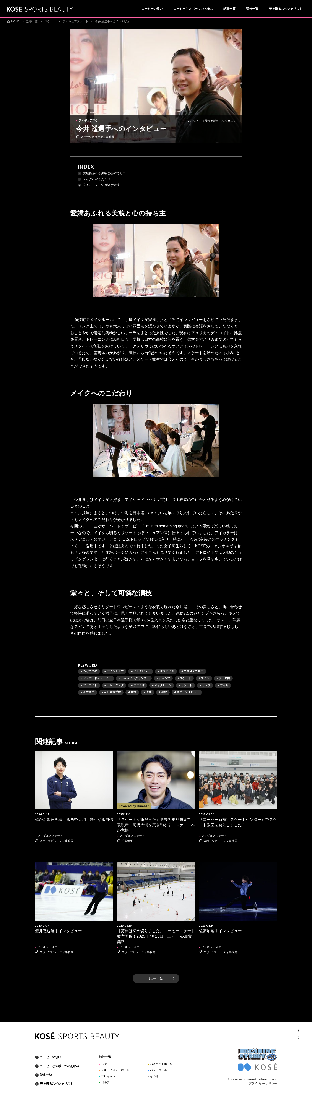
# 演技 (148, 692)
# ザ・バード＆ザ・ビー (96, 678)
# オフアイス (166, 671)
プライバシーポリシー (263, 1083)
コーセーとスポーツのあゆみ (193, 8)
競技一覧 (252, 8)
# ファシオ (138, 685)
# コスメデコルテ (192, 671)
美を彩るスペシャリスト (285, 8)
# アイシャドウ (114, 671)
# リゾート (185, 685)
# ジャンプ (163, 678)
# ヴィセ (223, 685)
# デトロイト (89, 685)
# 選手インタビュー (186, 692)
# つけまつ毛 (89, 671)
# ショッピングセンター (134, 678)
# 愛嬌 (132, 692)
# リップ (205, 685)
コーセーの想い (152, 8)
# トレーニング (114, 685)
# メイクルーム (161, 685)
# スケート (184, 678)
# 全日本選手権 (111, 692)
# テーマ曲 (223, 678)
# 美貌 (163, 692)
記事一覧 (229, 8)
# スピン (203, 678)
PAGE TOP (298, 1033)
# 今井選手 (87, 692)
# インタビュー (140, 671)
